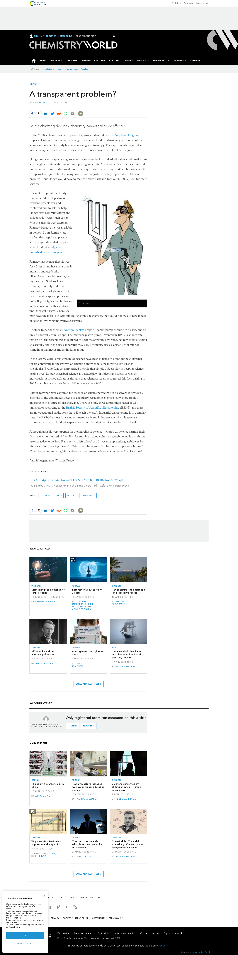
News (115, 647)
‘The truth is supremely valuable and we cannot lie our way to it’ (87, 844)
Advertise (48, 897)
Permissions (115, 918)
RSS (98, 897)
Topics (60, 897)
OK (25, 935)
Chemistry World (47, 601)
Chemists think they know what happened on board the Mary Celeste (126, 654)
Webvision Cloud (202, 952)
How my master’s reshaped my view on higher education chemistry (88, 787)
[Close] (44, 895)
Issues (71, 897)
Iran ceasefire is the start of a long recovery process (128, 591)
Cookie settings (25, 943)
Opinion (33, 84)
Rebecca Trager (126, 799)
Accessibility (98, 918)
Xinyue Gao (43, 796)
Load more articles (88, 684)
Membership (202, 3)
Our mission (63, 933)
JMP (53, 853)
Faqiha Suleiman (86, 799)
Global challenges (149, 933)
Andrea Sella (44, 663)
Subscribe (66, 36)
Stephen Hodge (125, 135)
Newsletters (48, 69)
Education (189, 3)
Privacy (55, 918)
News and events (83, 933)
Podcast (76, 586)
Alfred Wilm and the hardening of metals (42, 653)
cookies (162, 945)
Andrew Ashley (74, 330)
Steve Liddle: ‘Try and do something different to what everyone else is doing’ (128, 844)
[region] (25, 922)
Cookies (67, 918)
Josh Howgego (42, 103)
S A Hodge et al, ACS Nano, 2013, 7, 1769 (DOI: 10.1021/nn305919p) (78, 480)
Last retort (88, 495)
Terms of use (81, 918)
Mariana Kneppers (79, 602)
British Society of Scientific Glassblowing (92, 407)
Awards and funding (124, 933)
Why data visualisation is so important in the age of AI (46, 843)
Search (114, 36)
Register (51, 36)
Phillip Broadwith (83, 605)
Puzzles (84, 69)
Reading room (71, 69)
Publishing (177, 3)
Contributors (85, 897)
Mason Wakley (81, 609)
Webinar (36, 586)
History (71, 495)
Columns (45, 495)
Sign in (72, 725)
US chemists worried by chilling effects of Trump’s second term (126, 787)
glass (59, 495)
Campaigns (103, 933)
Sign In (38, 36)
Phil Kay (40, 856)
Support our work (173, 933)
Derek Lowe (83, 856)
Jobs (58, 69)
